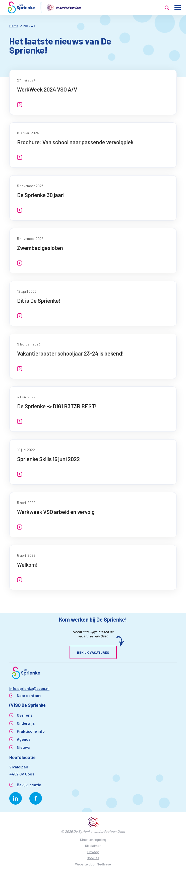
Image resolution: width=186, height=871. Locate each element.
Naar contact (29, 695)
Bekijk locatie (29, 784)
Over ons (25, 715)
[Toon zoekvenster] (167, 7)
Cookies (93, 858)
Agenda (24, 739)
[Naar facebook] (35, 798)
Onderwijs (26, 723)
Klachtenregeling (93, 839)
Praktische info (31, 731)
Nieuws (23, 747)
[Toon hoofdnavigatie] (177, 8)
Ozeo (121, 831)
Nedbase (104, 864)
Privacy (93, 852)
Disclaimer (93, 845)
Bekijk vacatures (93, 652)
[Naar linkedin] (15, 798)
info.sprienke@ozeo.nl (29, 688)
